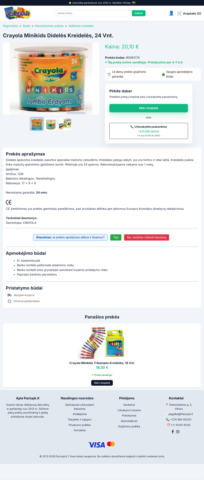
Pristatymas (129, 415)
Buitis (26, 26)
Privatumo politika (80, 424)
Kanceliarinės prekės (49, 26)
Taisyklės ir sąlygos (80, 419)
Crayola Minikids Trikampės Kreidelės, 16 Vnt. (102, 363)
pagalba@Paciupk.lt (181, 414)
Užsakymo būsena (129, 410)
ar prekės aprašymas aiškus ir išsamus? (70, 237)
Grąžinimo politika (129, 426)
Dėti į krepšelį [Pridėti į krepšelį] (102, 382)
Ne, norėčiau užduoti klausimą (146, 237)
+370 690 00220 (148, 131)
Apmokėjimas (129, 420)
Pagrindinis (10, 26)
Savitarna (129, 404)
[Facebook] (173, 432)
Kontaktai (80, 430)
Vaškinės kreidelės (81, 26)
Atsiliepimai (80, 414)
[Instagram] (177, 432)
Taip (115, 237)
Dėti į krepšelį (148, 108)
